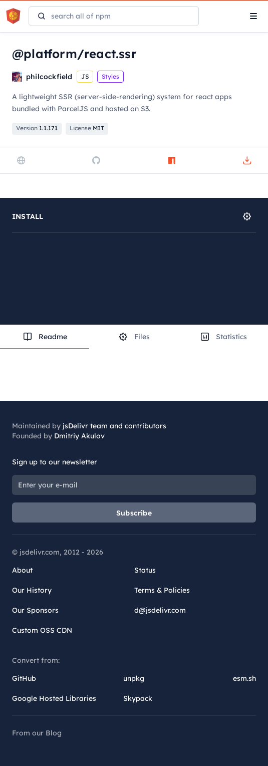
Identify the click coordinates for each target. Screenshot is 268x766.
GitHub (24, 678)
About (22, 570)
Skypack (137, 698)
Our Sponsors (35, 610)
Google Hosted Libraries (54, 698)
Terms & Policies (162, 590)
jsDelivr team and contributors (114, 425)
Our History (32, 590)
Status (145, 570)
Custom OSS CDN (42, 630)
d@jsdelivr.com (160, 610)
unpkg (133, 678)
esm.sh (244, 678)
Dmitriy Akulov (79, 435)
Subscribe (134, 513)
